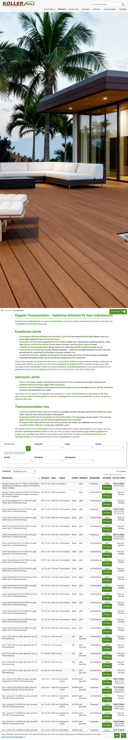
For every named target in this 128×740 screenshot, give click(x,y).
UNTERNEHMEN (109, 9)
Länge (53, 478)
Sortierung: (6, 471)
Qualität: (7, 457)
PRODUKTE (62, 9)
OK (124, 735)
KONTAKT (96, 9)
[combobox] (49, 448)
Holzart (62, 478)
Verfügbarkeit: (70, 457)
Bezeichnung (7, 478)
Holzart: (98, 444)
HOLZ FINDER (49, 9)
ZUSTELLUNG (73, 9)
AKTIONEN (86, 9)
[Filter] (115, 474)
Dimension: (38, 444)
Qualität (75, 478)
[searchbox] (36, 448)
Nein (117, 735)
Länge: (67, 444)
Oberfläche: (38, 457)
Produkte (8, 310)
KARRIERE (123, 9)
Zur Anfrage (118, 311)
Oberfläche (83, 478)
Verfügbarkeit (94, 478)
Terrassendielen (18, 310)
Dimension (45, 478)
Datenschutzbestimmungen (12, 737)
